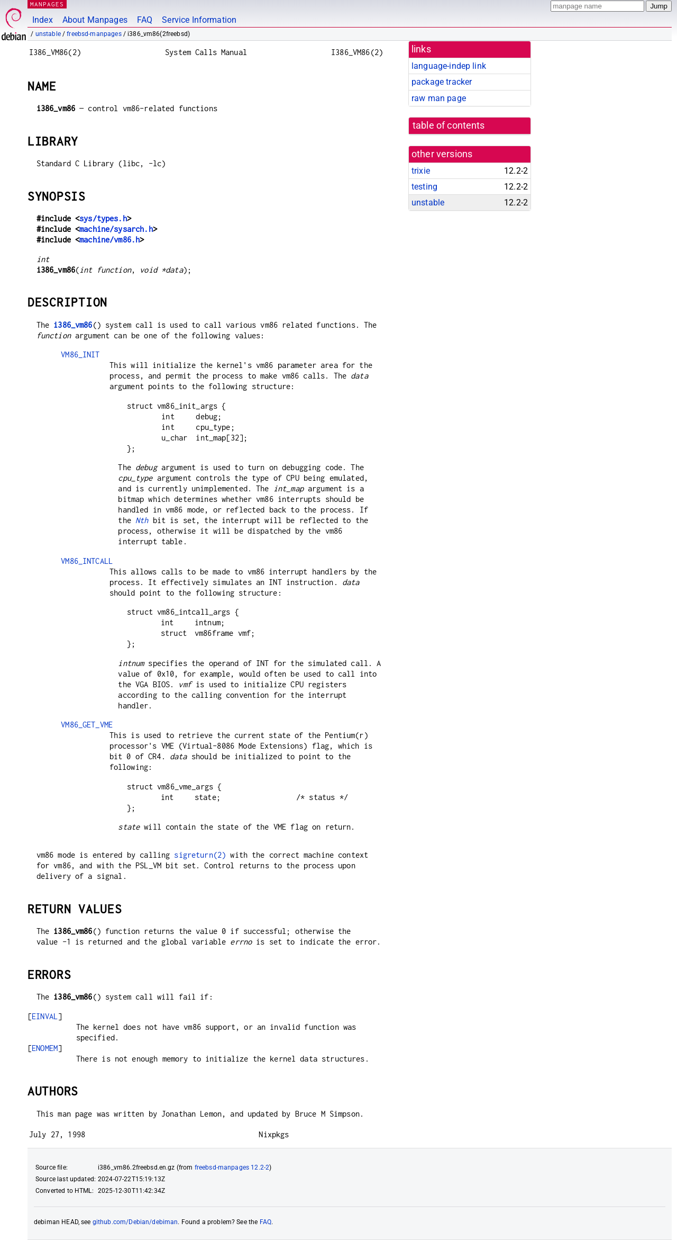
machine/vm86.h (109, 239)
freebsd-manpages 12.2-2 (232, 1167)
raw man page (438, 98)
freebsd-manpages (94, 34)
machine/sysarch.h (116, 228)
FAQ (144, 20)
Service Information (199, 20)
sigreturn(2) (200, 854)
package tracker (441, 82)
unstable (48, 34)
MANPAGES (47, 4)
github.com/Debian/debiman (135, 1222)
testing (424, 187)
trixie (420, 171)
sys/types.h (103, 218)
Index (42, 20)
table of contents (449, 125)
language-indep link (448, 66)
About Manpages (94, 20)
